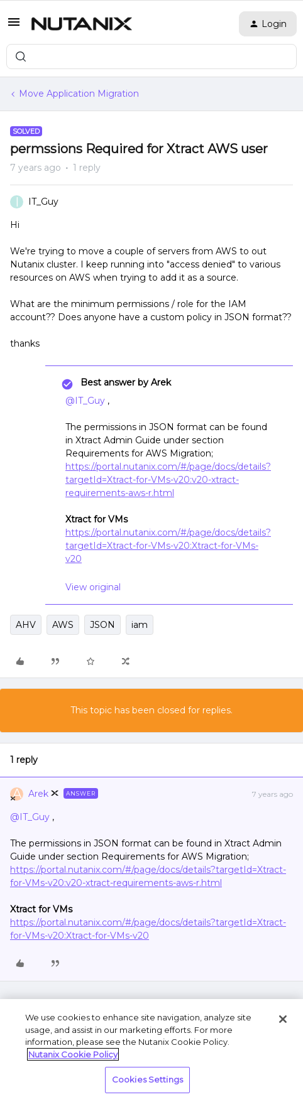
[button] (13, 26)
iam (139, 624)
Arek (38, 793)
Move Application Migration (79, 93)
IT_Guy (43, 201)
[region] (151, 1050)
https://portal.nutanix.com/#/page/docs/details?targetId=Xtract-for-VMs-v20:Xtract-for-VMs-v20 (168, 546)
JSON (102, 624)
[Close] (283, 1019)
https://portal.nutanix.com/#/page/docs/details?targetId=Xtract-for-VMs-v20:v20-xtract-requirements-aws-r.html (168, 480)
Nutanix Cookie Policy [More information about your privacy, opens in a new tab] (73, 1054)
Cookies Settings (147, 1079)
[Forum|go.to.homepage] (81, 24)
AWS (63, 624)
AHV (26, 624)
